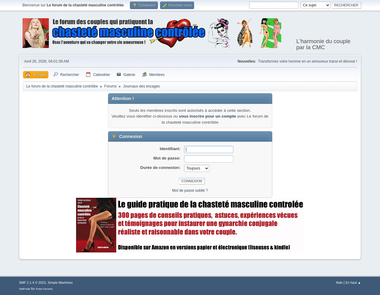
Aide (339, 282)
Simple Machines (60, 282)
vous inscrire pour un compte (207, 116)
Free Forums (44, 288)
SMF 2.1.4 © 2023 (32, 282)
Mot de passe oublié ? (190, 190)
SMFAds (24, 288)
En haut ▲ (353, 282)
